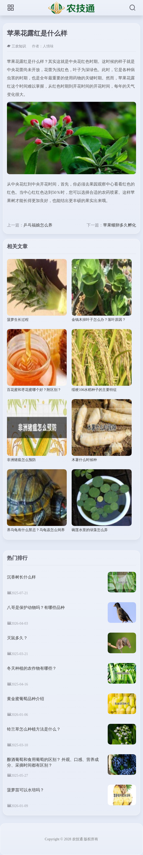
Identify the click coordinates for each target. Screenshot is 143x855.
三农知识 (16, 46)
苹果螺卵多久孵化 (119, 225)
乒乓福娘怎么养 (37, 225)
